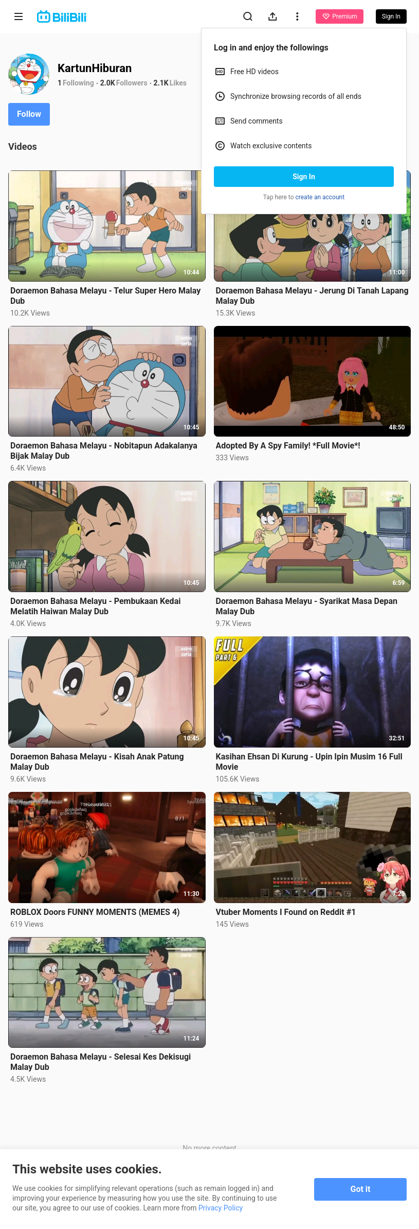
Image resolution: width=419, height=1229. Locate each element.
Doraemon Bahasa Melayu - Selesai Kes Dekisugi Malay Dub (100, 1062)
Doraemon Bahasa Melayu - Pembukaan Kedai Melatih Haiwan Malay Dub (95, 606)
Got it (361, 1189)
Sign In (304, 176)
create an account (320, 197)
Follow (29, 114)
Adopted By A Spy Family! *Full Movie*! (288, 446)
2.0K (107, 83)
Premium (339, 16)
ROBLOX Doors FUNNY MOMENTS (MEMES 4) (95, 912)
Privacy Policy (220, 1208)
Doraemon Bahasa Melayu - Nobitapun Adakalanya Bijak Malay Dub (103, 451)
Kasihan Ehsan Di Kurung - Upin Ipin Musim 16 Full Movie (309, 762)
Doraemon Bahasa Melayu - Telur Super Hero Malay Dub (105, 296)
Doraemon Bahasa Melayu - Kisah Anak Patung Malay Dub (97, 762)
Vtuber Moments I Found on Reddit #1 (286, 912)
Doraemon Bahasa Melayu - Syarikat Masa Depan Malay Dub (307, 606)
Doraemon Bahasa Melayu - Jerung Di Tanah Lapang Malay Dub (312, 296)
